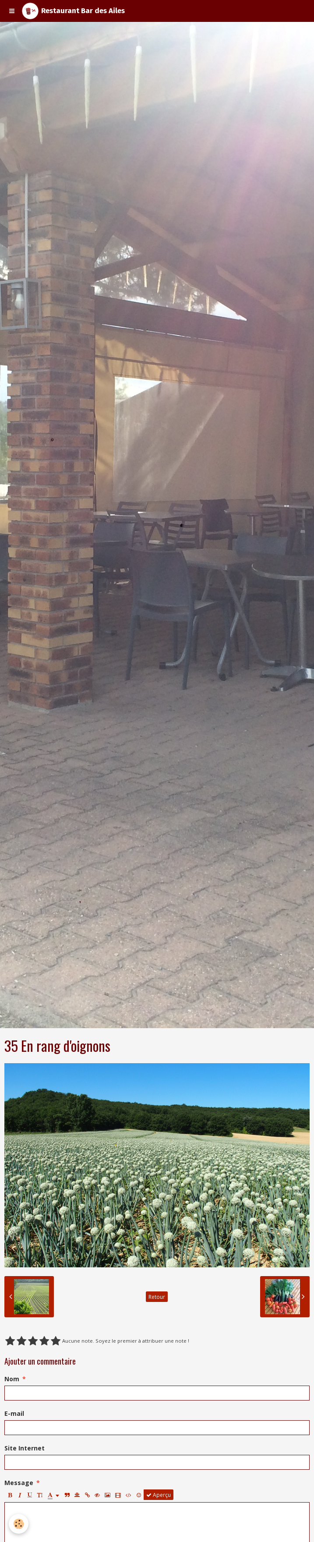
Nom (11, 1379)
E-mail (14, 1413)
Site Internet (24, 1448)
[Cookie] (18, 1524)
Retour (156, 1296)
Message (18, 1482)
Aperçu (158, 1494)
